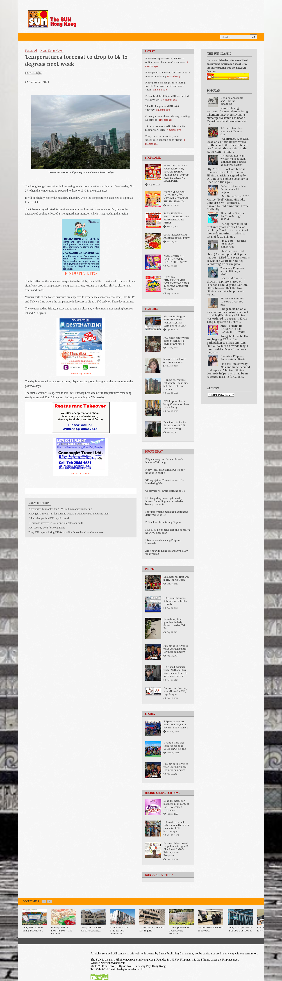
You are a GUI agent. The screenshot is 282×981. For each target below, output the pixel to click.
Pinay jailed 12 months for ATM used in (61, 930)
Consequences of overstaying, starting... (179, 930)
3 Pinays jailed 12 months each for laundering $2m (164, 482)
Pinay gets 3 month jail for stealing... (92, 929)
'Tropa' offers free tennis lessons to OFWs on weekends (174, 745)
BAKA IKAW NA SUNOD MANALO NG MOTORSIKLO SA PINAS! (176, 218)
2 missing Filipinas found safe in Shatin (232, 358)
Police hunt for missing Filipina (163, 522)
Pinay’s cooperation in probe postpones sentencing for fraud (163, 137)
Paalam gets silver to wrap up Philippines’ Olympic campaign (175, 648)
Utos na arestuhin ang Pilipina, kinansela (163, 542)
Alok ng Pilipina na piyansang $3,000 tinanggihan (166, 552)
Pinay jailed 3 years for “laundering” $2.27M (232, 216)
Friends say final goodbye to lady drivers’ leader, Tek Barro (174, 624)
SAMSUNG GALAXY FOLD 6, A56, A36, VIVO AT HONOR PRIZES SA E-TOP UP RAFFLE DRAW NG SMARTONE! (176, 173)
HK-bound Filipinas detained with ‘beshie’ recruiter (175, 601)
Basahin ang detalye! (81, 373)
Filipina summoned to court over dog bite (232, 301)
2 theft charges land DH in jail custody (49, 518)
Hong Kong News (51, 50)
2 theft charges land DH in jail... (151, 929)
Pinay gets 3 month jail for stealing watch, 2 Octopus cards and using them (165, 86)
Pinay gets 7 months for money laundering (233, 243)
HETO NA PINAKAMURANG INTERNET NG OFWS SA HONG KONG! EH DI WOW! (176, 283)
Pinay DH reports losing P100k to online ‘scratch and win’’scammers (165, 60)
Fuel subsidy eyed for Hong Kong (46, 527)
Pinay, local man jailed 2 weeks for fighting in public (165, 471)
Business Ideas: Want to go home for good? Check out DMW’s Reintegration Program (175, 849)
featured (31, 50)
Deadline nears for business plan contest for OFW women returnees (176, 805)
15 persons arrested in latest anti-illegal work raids (165, 127)
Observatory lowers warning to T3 (165, 490)
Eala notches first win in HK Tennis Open (176, 578)
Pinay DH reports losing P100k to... (32, 929)
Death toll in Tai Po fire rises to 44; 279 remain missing (174, 425)
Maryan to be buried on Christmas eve (175, 360)
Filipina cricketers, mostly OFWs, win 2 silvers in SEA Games (175, 724)
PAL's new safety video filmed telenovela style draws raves (176, 340)
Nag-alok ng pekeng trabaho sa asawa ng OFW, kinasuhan (167, 531)
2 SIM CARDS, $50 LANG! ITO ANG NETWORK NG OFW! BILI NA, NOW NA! (175, 197)
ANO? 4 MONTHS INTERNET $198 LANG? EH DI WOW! (175, 259)
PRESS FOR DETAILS (81, 473)
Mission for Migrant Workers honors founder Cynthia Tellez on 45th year (175, 321)
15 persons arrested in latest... (210, 929)
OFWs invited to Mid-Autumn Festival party (176, 236)
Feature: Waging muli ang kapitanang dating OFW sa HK (166, 513)
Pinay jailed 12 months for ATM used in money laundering (60, 508)
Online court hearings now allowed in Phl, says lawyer (175, 691)
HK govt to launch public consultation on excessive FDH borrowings (176, 826)
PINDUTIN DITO (81, 273)
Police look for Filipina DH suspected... (119, 930)
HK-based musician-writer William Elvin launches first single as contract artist (175, 671)
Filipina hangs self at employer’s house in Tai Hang (164, 461)
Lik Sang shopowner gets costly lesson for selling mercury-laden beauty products (164, 501)
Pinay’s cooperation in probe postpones (240, 929)
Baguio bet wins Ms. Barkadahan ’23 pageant (233, 189)
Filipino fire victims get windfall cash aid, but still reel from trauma (175, 384)
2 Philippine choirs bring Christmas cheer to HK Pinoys (176, 404)
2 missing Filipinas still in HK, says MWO (232, 271)
